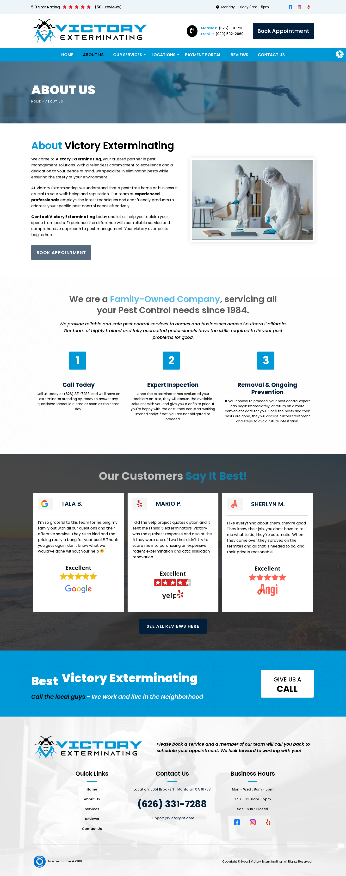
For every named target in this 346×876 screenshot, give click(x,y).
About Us (93, 55)
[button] (340, 54)
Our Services (127, 55)
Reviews (239, 55)
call (287, 689)
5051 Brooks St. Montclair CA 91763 (180, 789)
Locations (164, 55)
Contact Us (271, 55)
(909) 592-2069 (222, 33)
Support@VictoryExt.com (172, 818)
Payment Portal (203, 55)
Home (67, 55)
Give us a (287, 679)
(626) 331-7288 (223, 28)
